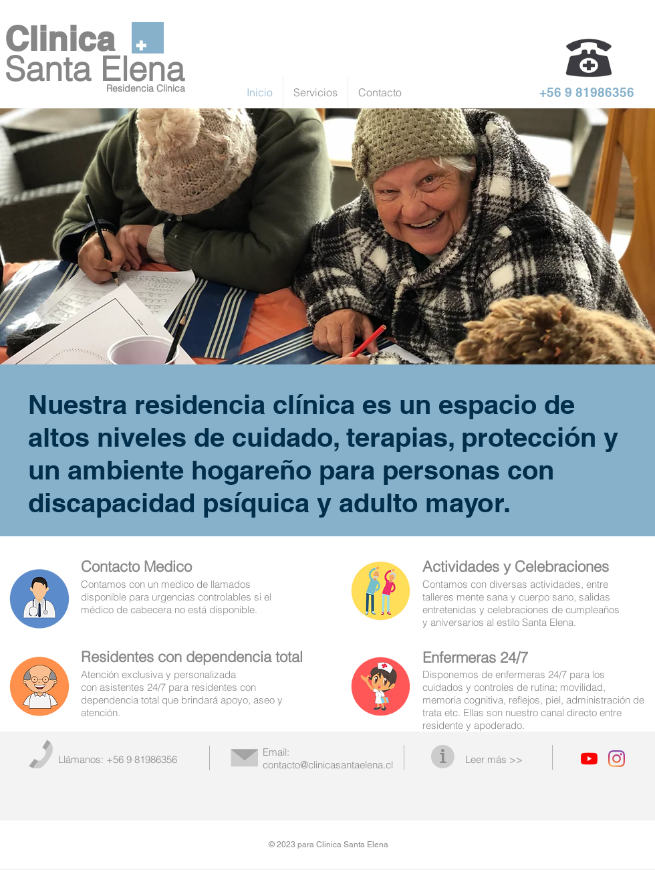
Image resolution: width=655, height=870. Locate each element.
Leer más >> (494, 759)
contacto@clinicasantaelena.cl (328, 764)
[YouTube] (589, 758)
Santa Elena (94, 69)
